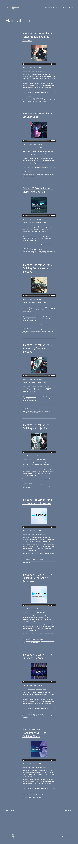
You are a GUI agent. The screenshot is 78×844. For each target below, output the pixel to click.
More (44, 71)
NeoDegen (36, 774)
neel (38, 389)
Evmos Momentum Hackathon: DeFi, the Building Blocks (34, 733)
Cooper (53, 76)
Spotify (38, 71)
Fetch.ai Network (38, 251)
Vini (31, 78)
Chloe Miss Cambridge (27, 774)
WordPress (70, 836)
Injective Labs (46, 174)
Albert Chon (31, 619)
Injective (40, 74)
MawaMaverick (26, 231)
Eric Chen (34, 389)
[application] (39, 64)
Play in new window (31, 67)
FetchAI (33, 249)
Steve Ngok (44, 153)
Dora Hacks (36, 174)
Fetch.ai (49, 226)
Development (31, 99)
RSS (41, 71)
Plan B (50, 87)
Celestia (24, 389)
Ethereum (36, 795)
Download (39, 67)
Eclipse (43, 389)
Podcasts (37, 98)
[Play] (23, 64)
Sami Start (32, 309)
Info (57, 7)
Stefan (35, 464)
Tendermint (33, 101)
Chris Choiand (43, 309)
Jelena (29, 541)
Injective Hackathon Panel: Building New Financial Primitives (37, 578)
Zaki (53, 539)
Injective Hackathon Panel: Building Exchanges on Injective (37, 268)
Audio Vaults (47, 7)
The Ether (41, 98)
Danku (30, 486)
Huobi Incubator (49, 795)
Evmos (39, 770)
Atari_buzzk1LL (39, 226)
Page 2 (13, 810)
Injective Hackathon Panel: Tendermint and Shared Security (37, 37)
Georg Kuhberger (45, 251)
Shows (62, 7)
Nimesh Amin (42, 619)
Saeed (50, 694)
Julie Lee (35, 153)
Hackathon (50, 99)
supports (46, 92)
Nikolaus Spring (46, 229)
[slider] (53, 64)
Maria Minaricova (29, 229)
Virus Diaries (44, 87)
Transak (28, 309)
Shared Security (28, 101)
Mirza (28, 464)
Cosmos (30, 98)
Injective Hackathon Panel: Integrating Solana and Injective (37, 348)
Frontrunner (25, 619)
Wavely (37, 309)
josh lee (51, 772)
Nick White (48, 388)
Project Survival (36, 87)
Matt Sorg (47, 389)
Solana (37, 409)
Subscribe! (70, 7)
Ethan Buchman (26, 78)
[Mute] (51, 64)
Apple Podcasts (31, 71)
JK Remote (42, 774)
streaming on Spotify (31, 85)
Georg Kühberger (38, 229)
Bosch (33, 251)
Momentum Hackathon (26, 797)
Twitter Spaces (43, 101)
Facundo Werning (37, 78)
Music (52, 7)
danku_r (24, 464)
